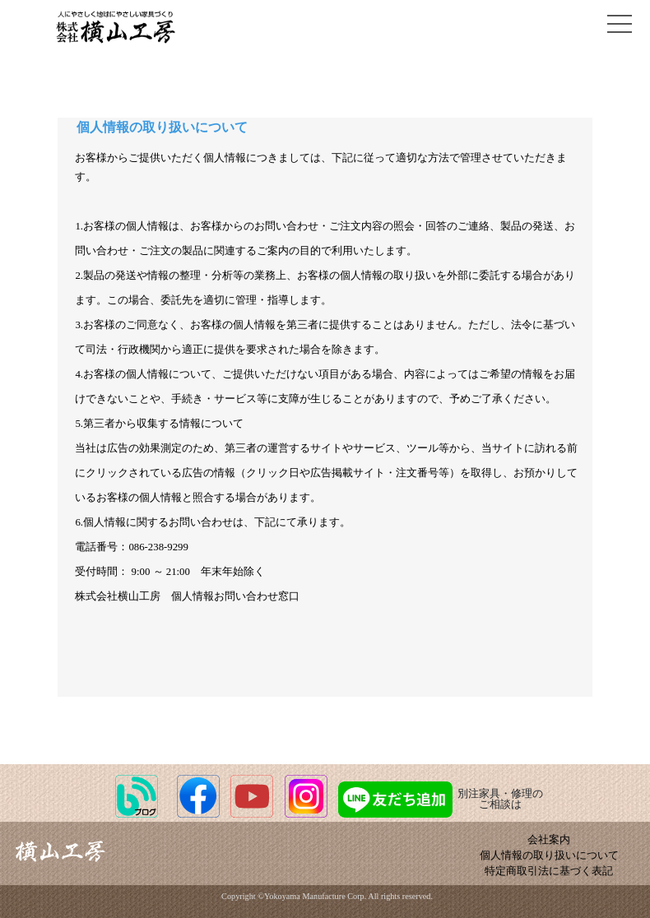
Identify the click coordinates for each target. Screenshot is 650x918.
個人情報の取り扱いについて (549, 855)
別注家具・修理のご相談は (440, 799)
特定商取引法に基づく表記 (549, 871)
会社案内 (548, 840)
